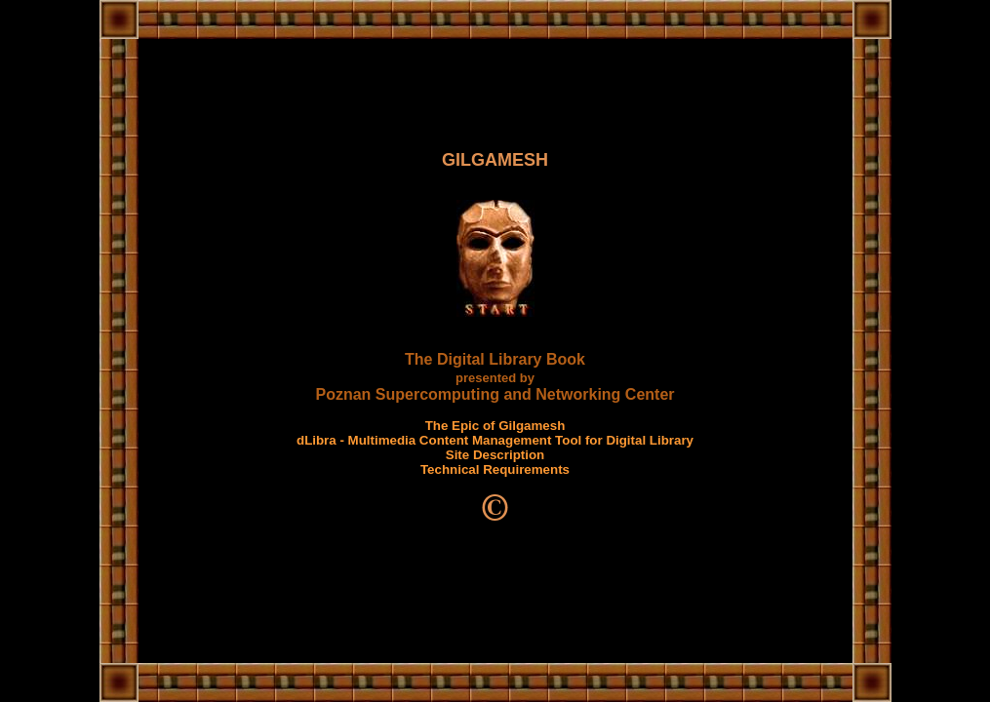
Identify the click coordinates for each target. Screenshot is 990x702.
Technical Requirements (495, 469)
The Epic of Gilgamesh (495, 425)
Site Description (495, 455)
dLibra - (322, 440)
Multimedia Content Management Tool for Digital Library (520, 440)
